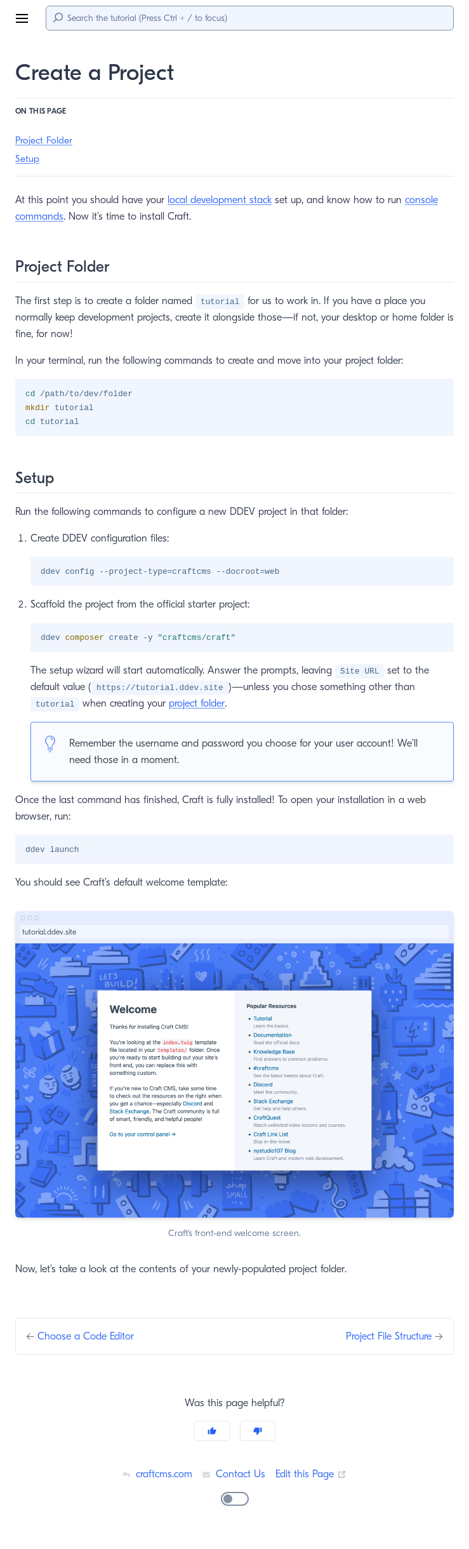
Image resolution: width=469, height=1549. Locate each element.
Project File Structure (384, 1338)
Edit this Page (312, 1476)
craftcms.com (155, 1476)
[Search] (250, 18)
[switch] (235, 1501)
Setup (28, 159)
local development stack (225, 199)
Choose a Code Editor (88, 1338)
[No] (257, 1433)
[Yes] (212, 1433)
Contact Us (233, 1476)
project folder (200, 705)
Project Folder (45, 140)
